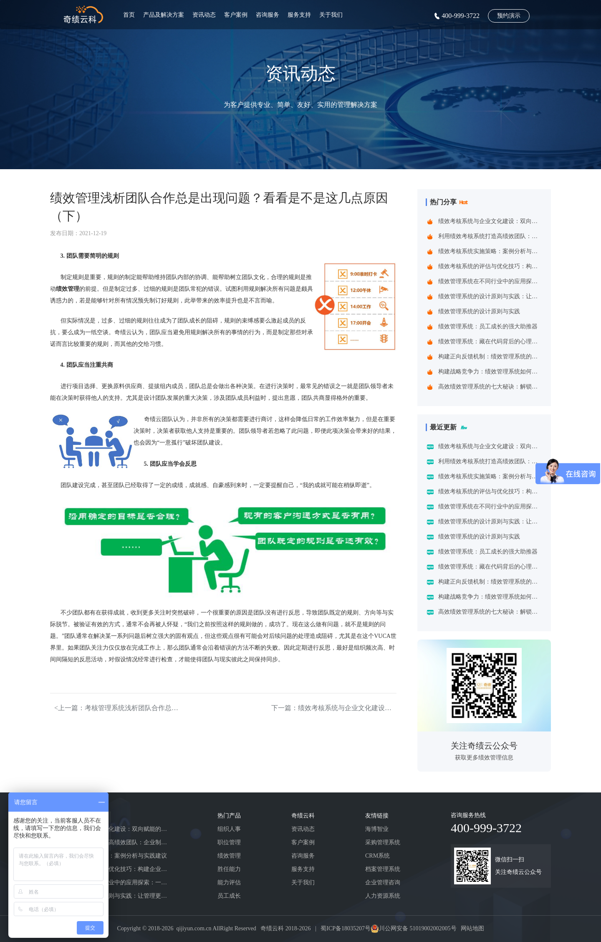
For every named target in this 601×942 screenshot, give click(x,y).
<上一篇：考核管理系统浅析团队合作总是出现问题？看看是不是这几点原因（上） (116, 707)
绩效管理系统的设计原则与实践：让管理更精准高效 (490, 296)
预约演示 (508, 16)
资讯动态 (204, 15)
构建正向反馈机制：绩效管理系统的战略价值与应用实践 (490, 356)
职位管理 (229, 842)
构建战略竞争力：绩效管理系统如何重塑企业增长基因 (490, 371)
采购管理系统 (382, 842)
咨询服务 (267, 15)
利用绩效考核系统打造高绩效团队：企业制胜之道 (490, 236)
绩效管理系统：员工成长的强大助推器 (488, 326)
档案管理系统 (382, 869)
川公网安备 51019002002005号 (418, 928)
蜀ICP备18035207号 (346, 928)
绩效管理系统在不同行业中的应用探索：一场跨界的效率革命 (490, 281)
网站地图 (472, 928)
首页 (129, 15)
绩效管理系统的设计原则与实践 (479, 311)
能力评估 (229, 882)
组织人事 (229, 829)
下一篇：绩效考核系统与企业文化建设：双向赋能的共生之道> (333, 707)
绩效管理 (229, 856)
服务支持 (299, 15)
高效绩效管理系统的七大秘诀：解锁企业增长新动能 (490, 386)
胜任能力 (229, 869)
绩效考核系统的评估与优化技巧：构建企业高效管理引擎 (490, 266)
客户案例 (235, 15)
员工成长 (229, 896)
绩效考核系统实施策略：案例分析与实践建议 (490, 251)
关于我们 (331, 15)
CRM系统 (377, 856)
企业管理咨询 (382, 882)
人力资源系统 (382, 896)
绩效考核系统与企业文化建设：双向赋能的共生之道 (490, 221)
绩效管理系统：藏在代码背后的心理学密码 (490, 341)
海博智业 (377, 829)
